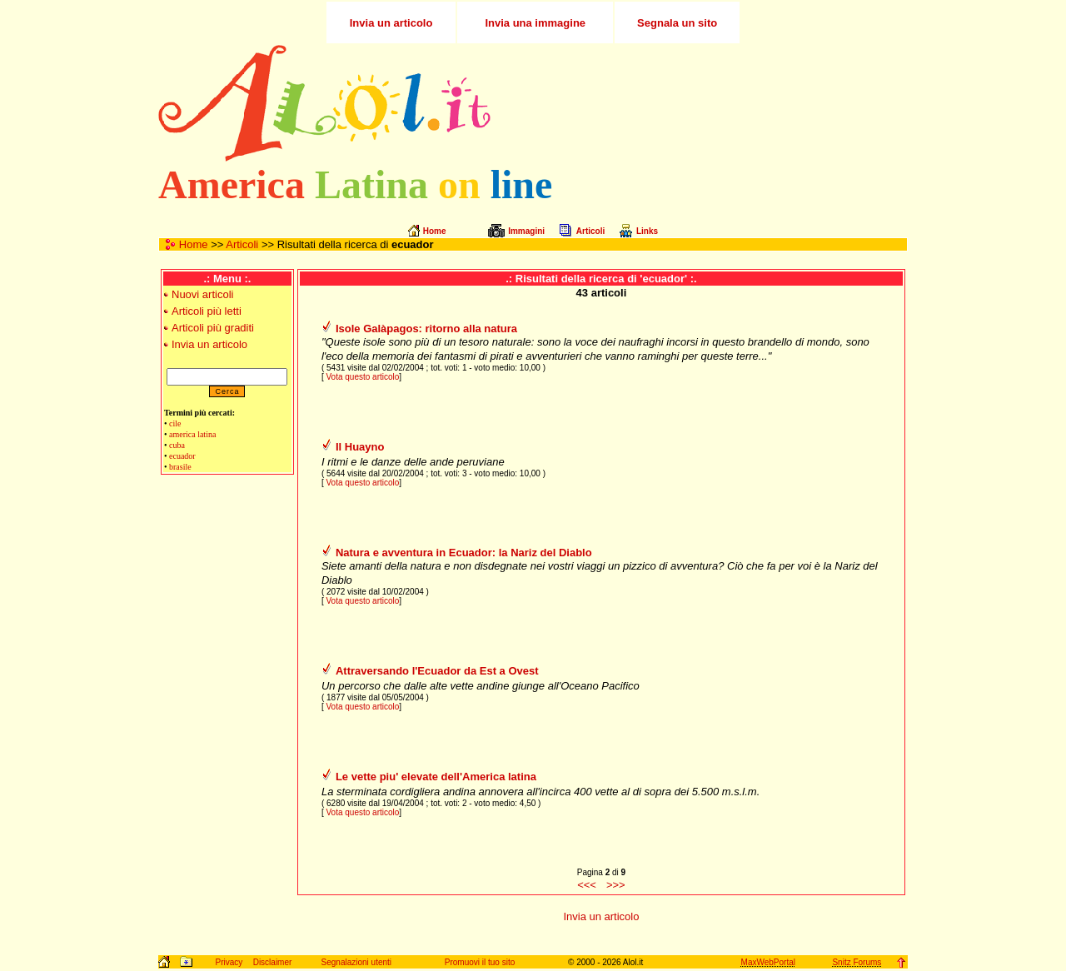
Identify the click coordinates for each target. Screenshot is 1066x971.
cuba (177, 445)
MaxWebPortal (768, 962)
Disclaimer (272, 962)
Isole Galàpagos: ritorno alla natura (426, 328)
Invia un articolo (209, 344)
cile (175, 423)
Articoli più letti (207, 311)
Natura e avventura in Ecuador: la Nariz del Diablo (464, 552)
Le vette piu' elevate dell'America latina (436, 776)
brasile (180, 466)
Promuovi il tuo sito (480, 962)
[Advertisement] (710, 103)
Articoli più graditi (213, 327)
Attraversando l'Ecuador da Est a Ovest (437, 671)
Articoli (242, 244)
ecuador (182, 456)
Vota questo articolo (362, 376)
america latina (192, 434)
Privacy (228, 962)
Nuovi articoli (202, 294)
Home (193, 244)
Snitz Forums (856, 962)
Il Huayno (360, 447)
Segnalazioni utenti (356, 962)
